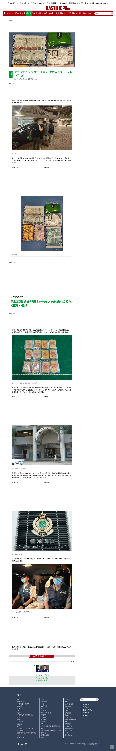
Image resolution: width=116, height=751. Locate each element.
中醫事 (56, 13)
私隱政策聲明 (87, 710)
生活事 (91, 3)
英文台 (27, 3)
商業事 (50, 13)
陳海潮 (43, 733)
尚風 (18, 719)
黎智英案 (18, 13)
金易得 (43, 719)
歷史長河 (84, 3)
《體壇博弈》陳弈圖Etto (25, 728)
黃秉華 (43, 715)
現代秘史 (44, 702)
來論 (66, 733)
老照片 (19, 726)
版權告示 (86, 704)
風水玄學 (68, 713)
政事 (23, 13)
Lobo (67, 715)
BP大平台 (19, 3)
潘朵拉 (19, 724)
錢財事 (40, 13)
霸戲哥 (19, 713)
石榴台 (33, 3)
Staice (43, 724)
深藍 (66, 702)
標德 (42, 737)
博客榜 (84, 13)
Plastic (64, 3)
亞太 (48, 3)
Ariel (18, 699)
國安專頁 (11, 3)
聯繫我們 (86, 712)
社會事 (28, 13)
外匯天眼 (20, 708)
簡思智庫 (68, 724)
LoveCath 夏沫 (46, 713)
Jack (18, 717)
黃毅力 (43, 710)
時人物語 (44, 706)
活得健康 (20, 730)
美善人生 (76, 3)
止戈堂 (67, 708)
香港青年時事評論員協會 (25, 715)
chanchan (20, 737)
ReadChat (68, 730)
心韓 (59, 3)
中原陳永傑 (69, 728)
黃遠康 (43, 717)
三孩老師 (20, 721)
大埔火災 (10, 13)
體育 (70, 3)
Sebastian (68, 706)
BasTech (99, 3)
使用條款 (86, 707)
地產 (45, 13)
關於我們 (86, 715)
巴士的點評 (21, 702)
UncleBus (68, 726)
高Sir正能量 (69, 704)
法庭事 (34, 13)
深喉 (42, 699)
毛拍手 (67, 699)
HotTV (105, 3)
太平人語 (68, 717)
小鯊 (18, 710)
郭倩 (42, 704)
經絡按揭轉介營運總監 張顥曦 (51, 730)
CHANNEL (41, 3)
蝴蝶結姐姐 (45, 735)
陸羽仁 (43, 708)
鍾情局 (19, 706)
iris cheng (68, 735)
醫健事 (62, 13)
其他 (90, 13)
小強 (66, 710)
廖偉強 (43, 721)
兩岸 (73, 13)
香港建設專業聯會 (23, 704)
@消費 (78, 13)
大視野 (68, 13)
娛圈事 (53, 3)
